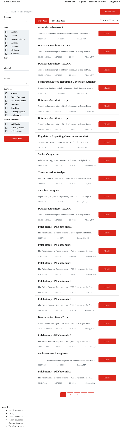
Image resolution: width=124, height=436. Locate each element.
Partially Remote (18, 128)
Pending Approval (18, 112)
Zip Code (8, 68)
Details (107, 33)
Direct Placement (18, 97)
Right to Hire (16, 115)
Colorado (15, 54)
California (15, 50)
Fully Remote (16, 131)
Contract (14, 93)
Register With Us (97, 1)
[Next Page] (91, 394)
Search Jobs (71, 1)
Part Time (15, 108)
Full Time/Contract (18, 101)
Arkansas (15, 46)
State (6, 27)
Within (7, 78)
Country (7, 17)
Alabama (14, 32)
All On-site (15, 124)
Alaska (14, 35)
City (6, 58)
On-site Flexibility (11, 119)
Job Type (8, 89)
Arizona (14, 43)
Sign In (82, 1)
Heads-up (15, 104)
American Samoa (18, 39)
